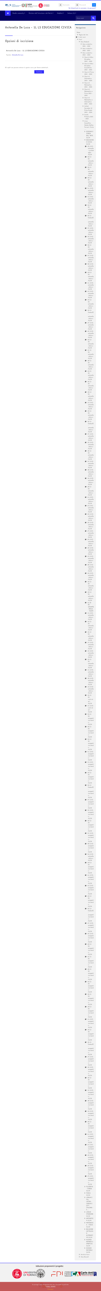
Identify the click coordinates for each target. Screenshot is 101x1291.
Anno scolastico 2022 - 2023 (87, 49)
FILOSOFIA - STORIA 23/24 (89, 1189)
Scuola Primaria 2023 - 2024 (88, 117)
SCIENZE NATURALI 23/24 (89, 1250)
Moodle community (18, 13)
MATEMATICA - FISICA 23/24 (89, 1225)
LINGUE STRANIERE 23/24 (89, 1214)
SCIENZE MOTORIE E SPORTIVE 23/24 (89, 1243)
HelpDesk (60, 13)
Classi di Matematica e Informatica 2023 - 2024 (88, 101)
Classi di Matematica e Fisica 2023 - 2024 (88, 92)
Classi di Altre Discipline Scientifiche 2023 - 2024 (88, 67)
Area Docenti (85, 1257)
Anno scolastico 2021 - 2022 (87, 45)
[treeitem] (85, 644)
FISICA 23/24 (88, 1194)
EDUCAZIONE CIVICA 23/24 (90, 142)
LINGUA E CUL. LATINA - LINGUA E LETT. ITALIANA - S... (89, 1203)
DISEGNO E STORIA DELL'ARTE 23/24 (89, 134)
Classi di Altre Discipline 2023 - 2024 (88, 59)
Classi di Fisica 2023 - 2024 (89, 73)
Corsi (80, 39)
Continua (39, 72)
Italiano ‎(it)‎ (71, 13)
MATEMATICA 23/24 (89, 1219)
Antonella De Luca (17, 55)
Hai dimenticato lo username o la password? (82, 8)
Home (78, 32)
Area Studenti (85, 42)
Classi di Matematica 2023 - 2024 (88, 85)
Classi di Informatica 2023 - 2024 (88, 78)
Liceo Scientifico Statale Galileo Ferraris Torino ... (89, 125)
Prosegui (50, 1289)
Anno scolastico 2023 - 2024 (87, 54)
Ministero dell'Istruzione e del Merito (41, 13)
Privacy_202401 (50, 1286)
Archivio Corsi (85, 1254)
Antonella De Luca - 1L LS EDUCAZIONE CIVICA (25, 50)
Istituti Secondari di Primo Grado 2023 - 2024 (88, 109)
